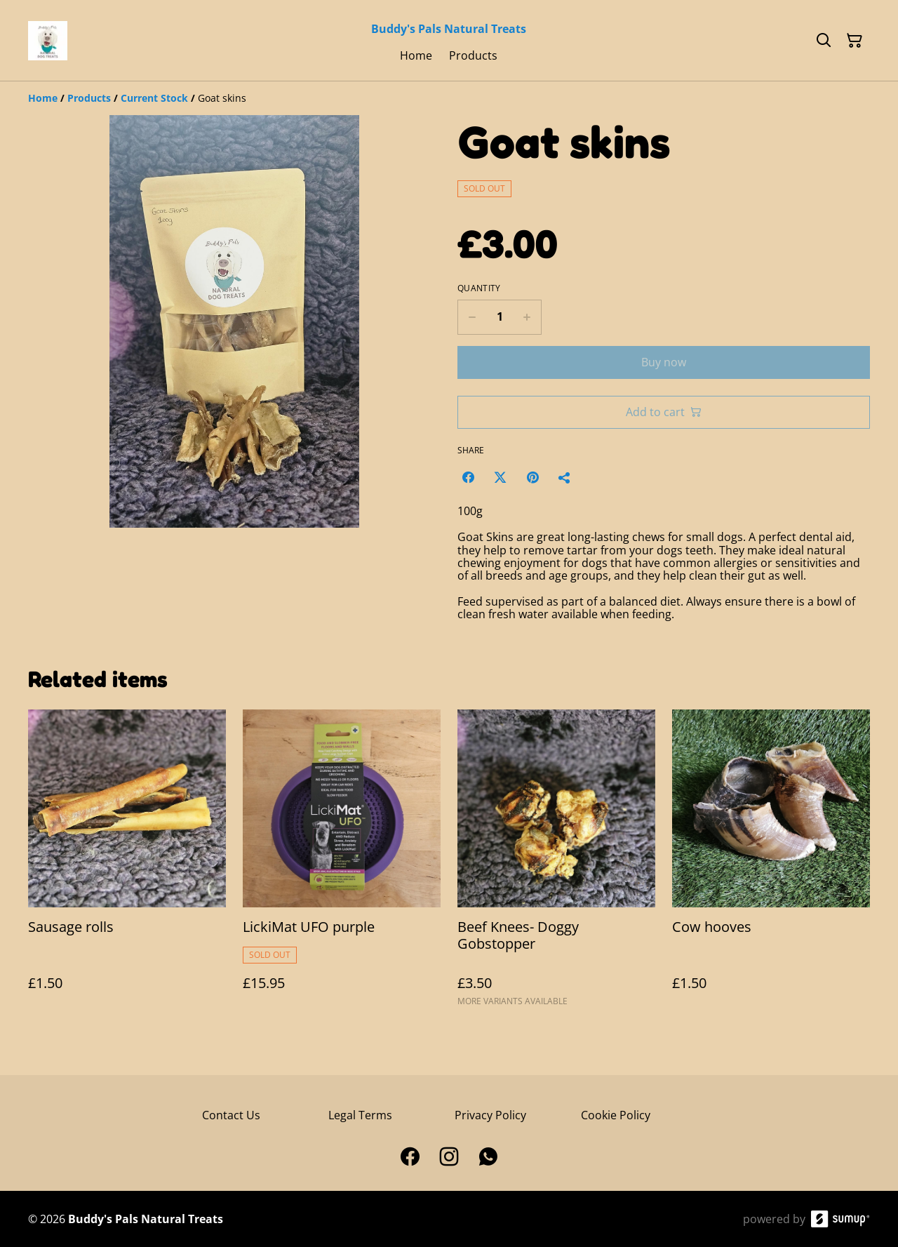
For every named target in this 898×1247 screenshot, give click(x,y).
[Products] (89, 98)
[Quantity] (499, 317)
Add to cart (664, 412)
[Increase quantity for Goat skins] (527, 317)
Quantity (478, 288)
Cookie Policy (615, 1115)
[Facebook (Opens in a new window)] (467, 477)
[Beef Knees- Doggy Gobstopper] (556, 864)
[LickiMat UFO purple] (342, 864)
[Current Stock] (154, 98)
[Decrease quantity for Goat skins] (471, 317)
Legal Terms (360, 1115)
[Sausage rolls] (127, 864)
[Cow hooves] (771, 864)
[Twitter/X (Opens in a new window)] (500, 477)
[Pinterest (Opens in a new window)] (532, 477)
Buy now (663, 362)
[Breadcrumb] (449, 98)
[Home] (43, 98)
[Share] (564, 477)
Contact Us (231, 1115)
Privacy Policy (490, 1115)
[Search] (823, 40)
